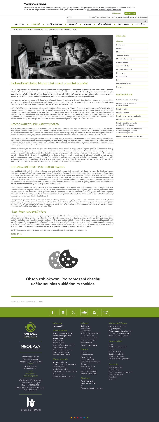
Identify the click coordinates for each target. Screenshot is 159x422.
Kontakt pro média (115, 367)
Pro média (140, 24)
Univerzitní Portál (141, 17)
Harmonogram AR (87, 359)
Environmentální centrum (62, 355)
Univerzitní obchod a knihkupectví (64, 364)
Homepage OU (58, 326)
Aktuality (74, 29)
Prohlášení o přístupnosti (117, 347)
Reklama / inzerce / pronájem (119, 359)
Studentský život (86, 342)
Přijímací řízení (86, 331)
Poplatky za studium (88, 366)
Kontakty (119, 87)
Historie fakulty (122, 62)
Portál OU (84, 352)
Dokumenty (120, 73)
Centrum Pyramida (59, 367)
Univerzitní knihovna (60, 362)
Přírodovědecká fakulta (56, 29)
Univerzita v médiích (116, 374)
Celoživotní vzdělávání (116, 354)
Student (89, 24)
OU (12, 29)
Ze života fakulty (122, 66)
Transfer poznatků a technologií (120, 331)
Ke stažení (112, 377)
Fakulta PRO (125, 24)
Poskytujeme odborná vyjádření (120, 372)
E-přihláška (85, 326)
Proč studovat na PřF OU (89, 338)
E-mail (120, 17)
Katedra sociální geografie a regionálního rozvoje (126, 124)
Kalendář (120, 48)
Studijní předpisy (87, 369)
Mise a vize (120, 52)
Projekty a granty (115, 329)
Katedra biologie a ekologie (127, 100)
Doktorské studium (87, 335)
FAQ (82, 386)
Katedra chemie (122, 112)
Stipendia (84, 364)
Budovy (119, 80)
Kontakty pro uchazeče (89, 345)
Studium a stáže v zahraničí (90, 362)
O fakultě (37, 24)
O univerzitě (18, 29)
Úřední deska (121, 76)
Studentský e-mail (87, 355)
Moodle (114, 17)
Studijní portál (128, 17)
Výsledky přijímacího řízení (90, 333)
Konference (120, 45)
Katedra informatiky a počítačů (128, 116)
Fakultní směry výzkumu (117, 326)
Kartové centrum (59, 374)
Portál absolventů (87, 381)
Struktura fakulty (122, 55)
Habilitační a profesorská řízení (119, 333)
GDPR (111, 344)
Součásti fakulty (56, 24)
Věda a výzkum (106, 24)
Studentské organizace (89, 371)
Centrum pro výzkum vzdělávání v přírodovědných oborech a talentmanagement (129, 131)
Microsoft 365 (105, 17)
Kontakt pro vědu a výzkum (118, 336)
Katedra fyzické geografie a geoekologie (126, 104)
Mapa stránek (94, 17)
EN (70, 17)
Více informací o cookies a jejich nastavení (104, 10)
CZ (67, 17)
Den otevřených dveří (88, 340)
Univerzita (21, 24)
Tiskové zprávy (114, 370)
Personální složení (123, 83)
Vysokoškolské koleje (60, 369)
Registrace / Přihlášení (88, 383)
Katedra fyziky (122, 109)
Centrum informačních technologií (65, 371)
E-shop (111, 349)
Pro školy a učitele (115, 352)
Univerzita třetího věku (116, 356)
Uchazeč (75, 24)
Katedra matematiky (124, 119)
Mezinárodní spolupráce (126, 59)
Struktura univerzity (29, 29)
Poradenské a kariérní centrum (64, 376)
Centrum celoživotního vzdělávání (129, 136)
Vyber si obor (85, 328)
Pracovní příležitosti (124, 69)
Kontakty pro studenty (88, 374)
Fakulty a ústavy (42, 29)
